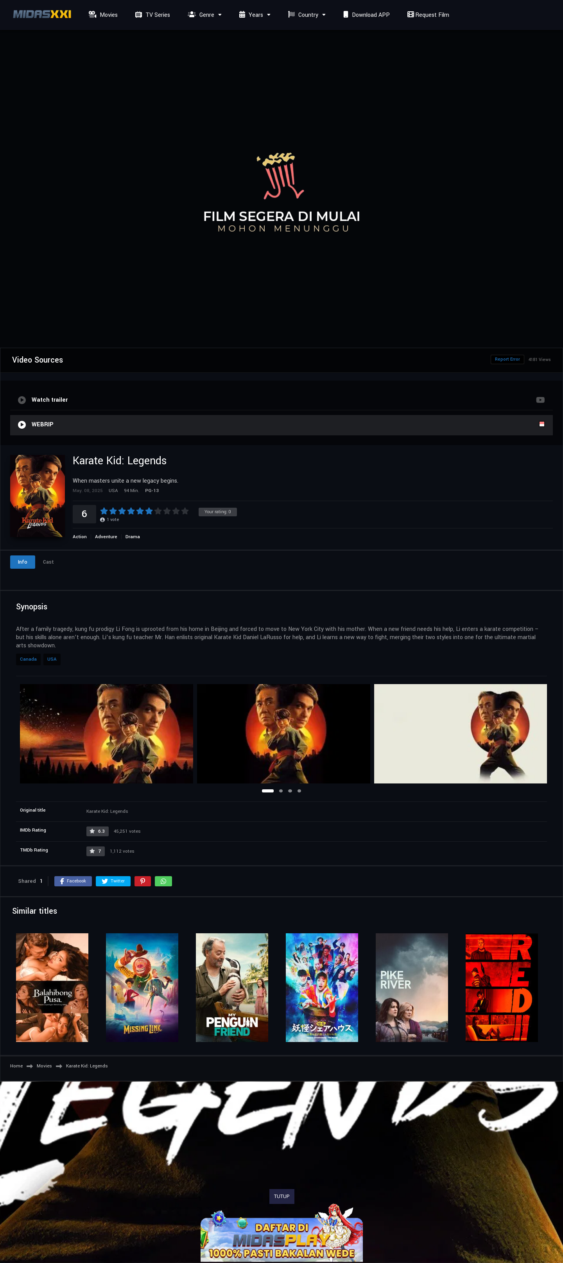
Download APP (365, 15)
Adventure (106, 536)
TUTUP (282, 1196)
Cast (48, 562)
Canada (28, 659)
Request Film (427, 15)
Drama (133, 536)
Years (250, 15)
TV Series (151, 15)
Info (22, 562)
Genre (200, 15)
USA (52, 659)
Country (302, 15)
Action (80, 536)
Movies (102, 15)
